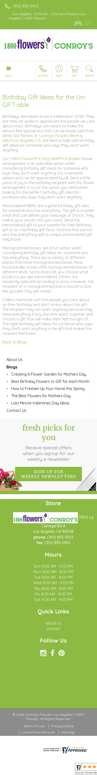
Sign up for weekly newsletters (48, 474)
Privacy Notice (62, 726)
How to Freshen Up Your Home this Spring (48, 388)
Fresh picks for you (48, 442)
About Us (14, 359)
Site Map (68, 732)
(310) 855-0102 (26, 6)
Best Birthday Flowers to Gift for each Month (50, 381)
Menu (9, 76)
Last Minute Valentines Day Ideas (40, 403)
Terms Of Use (34, 726)
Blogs (11, 367)
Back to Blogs (14, 342)
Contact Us (16, 410)
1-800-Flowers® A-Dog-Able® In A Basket (45, 158)
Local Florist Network (38, 732)
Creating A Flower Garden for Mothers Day (48, 374)
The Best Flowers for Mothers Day (41, 395)
